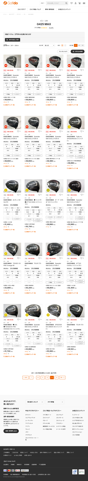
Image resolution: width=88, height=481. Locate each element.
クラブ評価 (51, 402)
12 (47, 377)
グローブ (45, 420)
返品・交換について (59, 452)
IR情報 (12, 464)
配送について (24, 452)
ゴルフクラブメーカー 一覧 (31, 439)
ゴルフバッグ (46, 417)
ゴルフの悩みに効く (77, 417)
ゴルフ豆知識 (76, 435)
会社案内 (5, 464)
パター (27, 432)
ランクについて (63, 51)
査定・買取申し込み (11, 431)
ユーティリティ (29, 420)
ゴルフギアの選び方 (77, 426)
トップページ (75, 414)
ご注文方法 (15, 452)
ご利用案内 (6, 452)
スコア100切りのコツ (78, 420)
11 (42, 377)
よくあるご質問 (18, 455)
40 (79, 45)
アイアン (27, 426)
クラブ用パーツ (47, 414)
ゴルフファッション (77, 432)
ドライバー (28, 414)
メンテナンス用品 (60, 426)
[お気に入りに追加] (18, 70)
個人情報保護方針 (15, 474)
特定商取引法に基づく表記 (29, 474)
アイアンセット (29, 423)
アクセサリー (59, 423)
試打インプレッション (77, 429)
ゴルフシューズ (60, 420)
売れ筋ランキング (32, 402)
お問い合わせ (28, 455)
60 (82, 45)
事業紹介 (19, 464)
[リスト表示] (65, 45)
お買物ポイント (7, 455)
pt (5, 102)
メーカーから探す (61, 429)
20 (75, 45)
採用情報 (26, 464)
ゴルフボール (59, 417)
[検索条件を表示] (12, 39)
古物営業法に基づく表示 (44, 474)
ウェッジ (27, 429)
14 (56, 377)
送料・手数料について (46, 452)
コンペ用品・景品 (47, 429)
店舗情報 (34, 464)
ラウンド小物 (46, 423)
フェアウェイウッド (30, 417)
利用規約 (5, 474)
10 (38, 377)
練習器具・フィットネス (49, 426)
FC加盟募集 (42, 464)
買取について (70, 452)
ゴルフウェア (59, 414)
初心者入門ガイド (77, 423)
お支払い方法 (33, 452)
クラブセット (28, 435)
